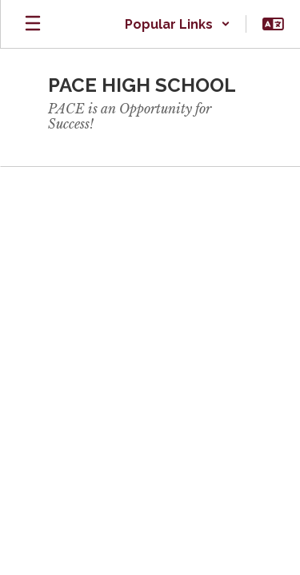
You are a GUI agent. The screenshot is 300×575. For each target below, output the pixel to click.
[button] (177, 24)
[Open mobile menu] (33, 24)
